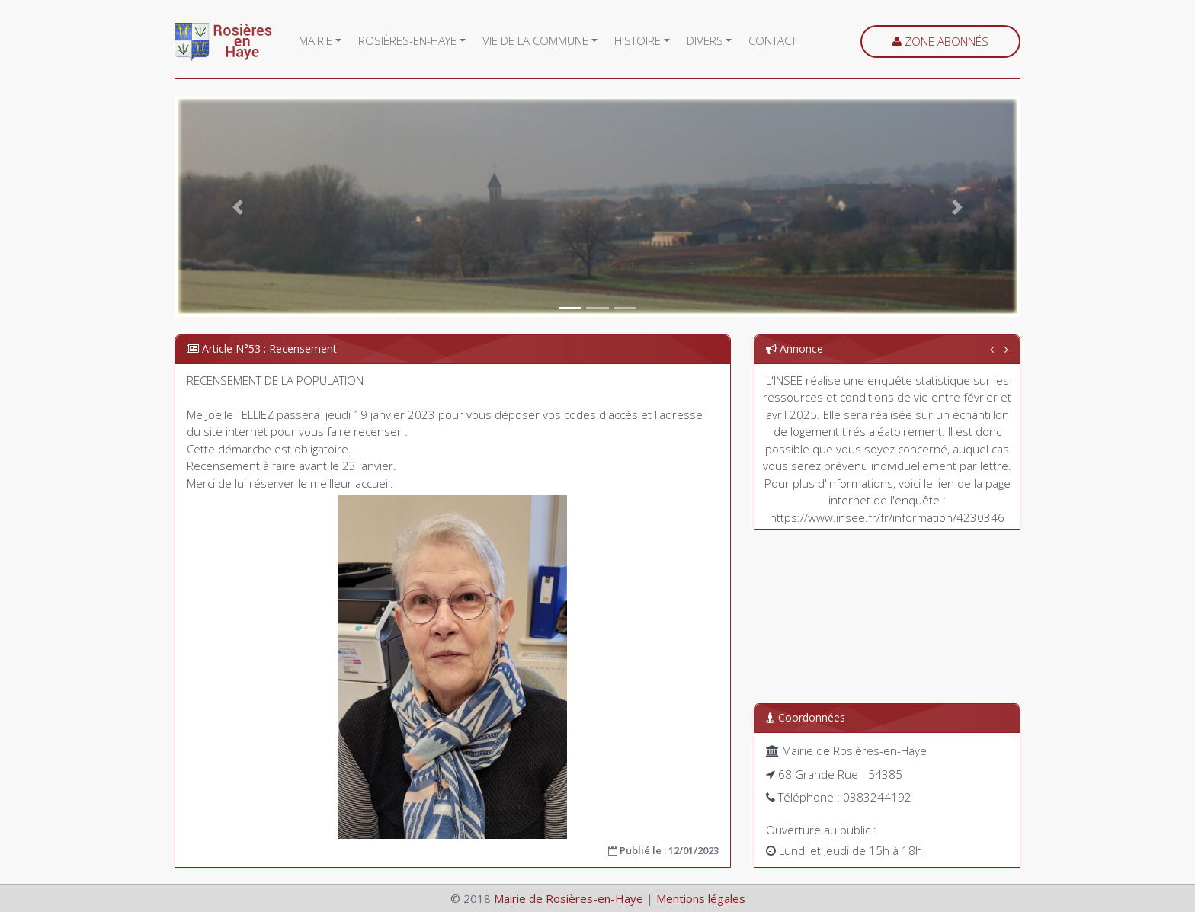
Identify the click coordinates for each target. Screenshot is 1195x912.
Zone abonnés (940, 41)
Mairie (315, 40)
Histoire (637, 40)
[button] (238, 207)
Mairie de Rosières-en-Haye (568, 898)
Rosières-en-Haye (407, 40)
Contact (772, 40)
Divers (705, 40)
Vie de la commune (535, 40)
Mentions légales (700, 898)
